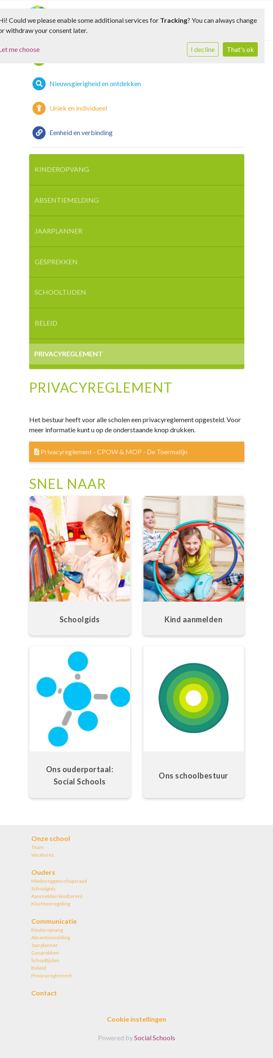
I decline (203, 49)
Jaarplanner (58, 231)
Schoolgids (43, 888)
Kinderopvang (62, 169)
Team (37, 847)
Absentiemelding (67, 200)
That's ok (240, 49)
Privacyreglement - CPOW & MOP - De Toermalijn (110, 452)
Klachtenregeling (50, 904)
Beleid (46, 323)
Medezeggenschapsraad (59, 881)
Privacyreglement (68, 354)
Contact (44, 993)
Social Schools (154, 1038)
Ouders (43, 872)
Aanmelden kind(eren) (57, 896)
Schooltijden (60, 292)
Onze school (50, 838)
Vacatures (42, 855)
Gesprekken (56, 262)
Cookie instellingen (136, 1019)
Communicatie (54, 921)
